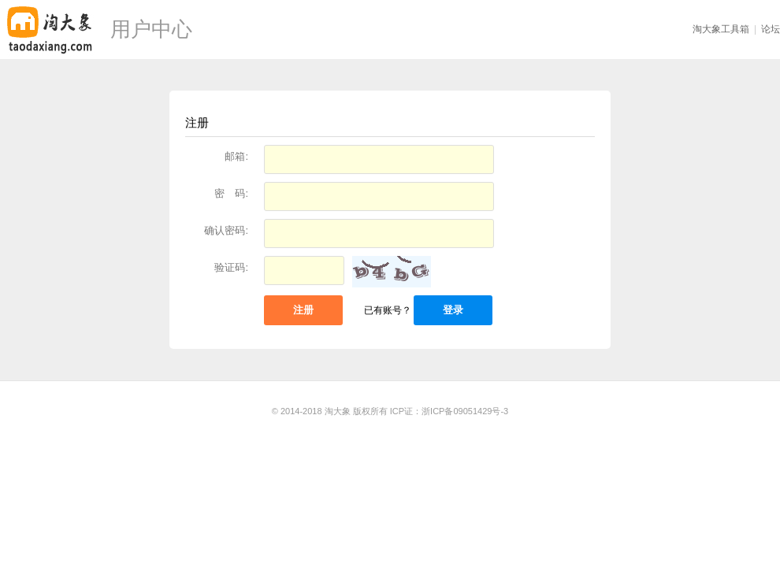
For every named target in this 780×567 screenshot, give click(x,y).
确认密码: (226, 230)
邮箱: (236, 156)
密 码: (231, 193)
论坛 (770, 29)
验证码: (231, 267)
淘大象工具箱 (721, 29)
